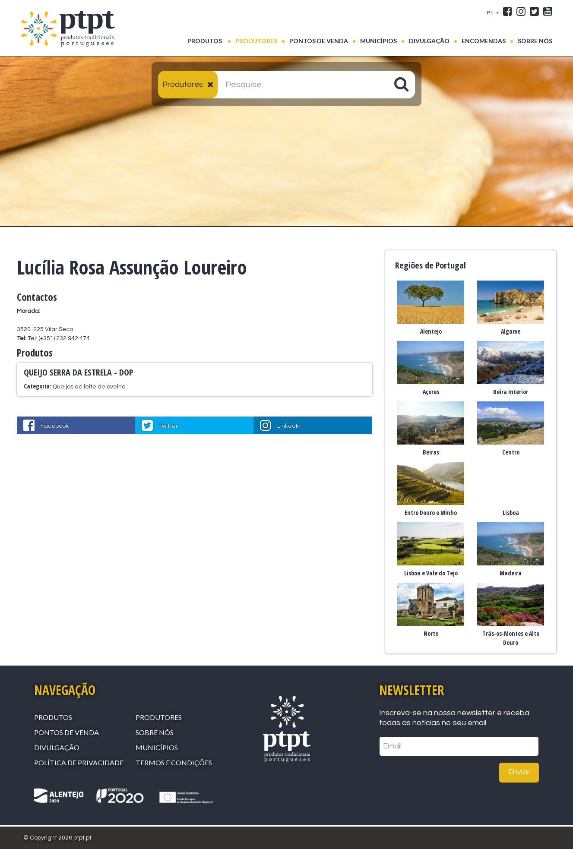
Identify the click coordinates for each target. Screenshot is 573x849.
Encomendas (484, 40)
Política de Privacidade (78, 762)
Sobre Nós (535, 40)
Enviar (519, 772)
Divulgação (429, 40)
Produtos (209, 40)
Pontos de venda (318, 40)
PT (490, 12)
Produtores (256, 40)
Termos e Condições (174, 762)
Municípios (378, 40)
